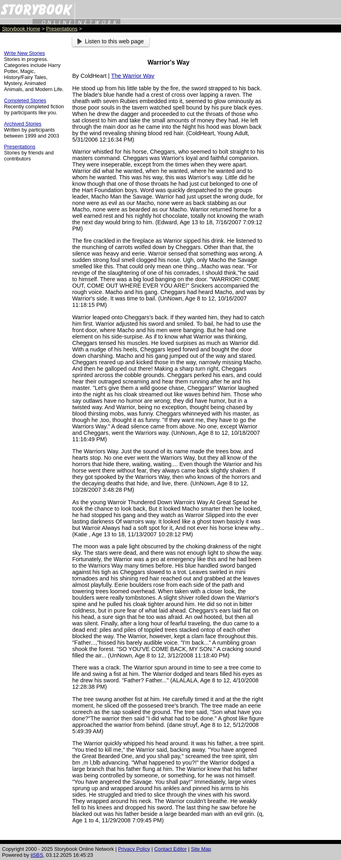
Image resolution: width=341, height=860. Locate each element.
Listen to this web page (110, 41)
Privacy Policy (134, 849)
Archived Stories (22, 124)
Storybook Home (21, 29)
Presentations (61, 29)
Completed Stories (25, 100)
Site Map (201, 849)
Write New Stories (24, 53)
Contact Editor (170, 849)
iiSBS (36, 855)
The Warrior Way (132, 76)
